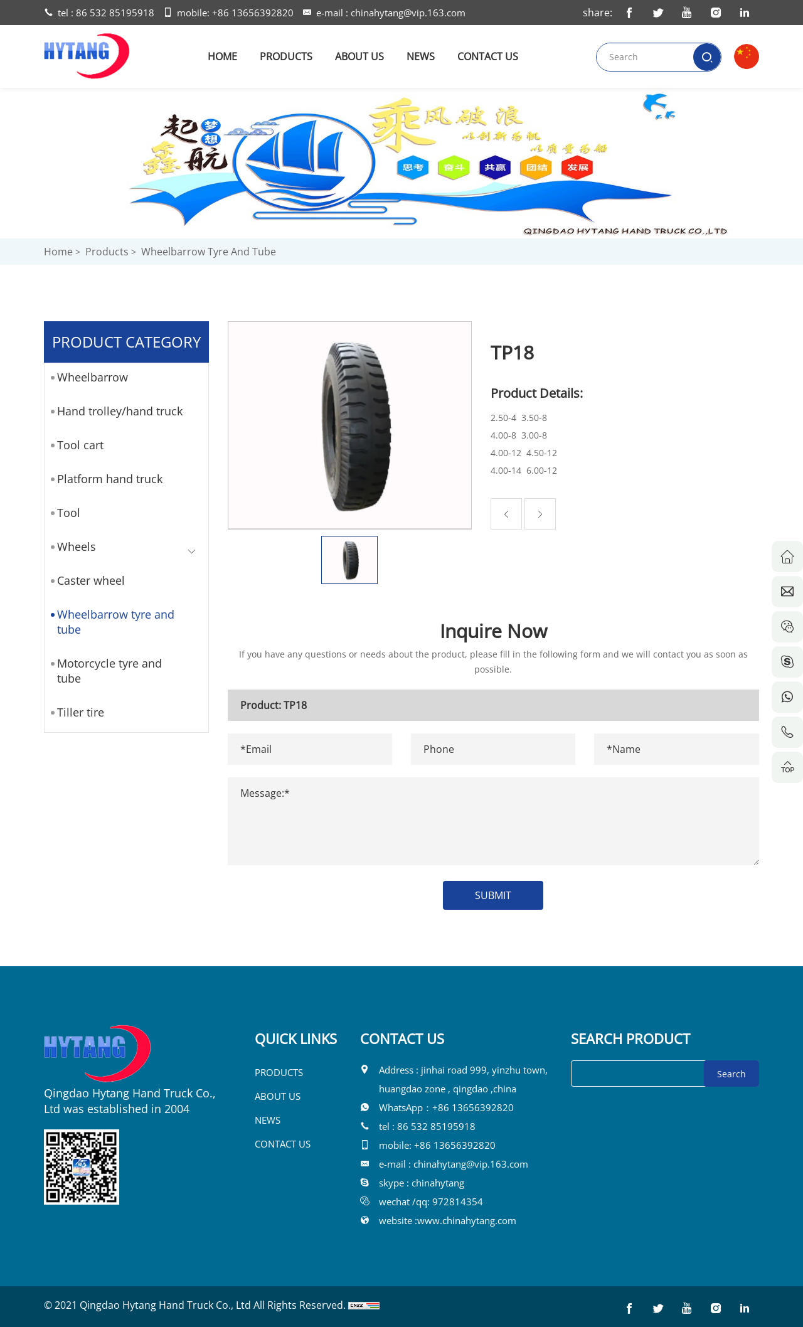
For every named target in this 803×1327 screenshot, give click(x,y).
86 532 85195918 (115, 12)
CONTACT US (487, 56)
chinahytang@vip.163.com (408, 12)
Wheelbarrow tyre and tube (208, 251)
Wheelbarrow (87, 377)
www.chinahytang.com (466, 1220)
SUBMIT (509, 895)
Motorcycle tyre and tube (104, 671)
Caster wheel (86, 580)
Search (731, 1074)
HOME (222, 56)
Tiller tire (75, 712)
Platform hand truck (104, 478)
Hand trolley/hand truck (115, 410)
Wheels (71, 546)
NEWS (421, 56)
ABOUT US (359, 56)
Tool (63, 512)
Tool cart (75, 444)
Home (58, 251)
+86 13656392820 (253, 12)
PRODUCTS (286, 56)
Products (107, 251)
